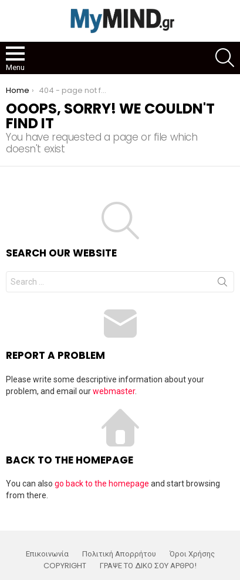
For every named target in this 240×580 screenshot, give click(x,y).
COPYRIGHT (64, 566)
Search (222, 284)
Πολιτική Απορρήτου (119, 554)
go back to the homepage (102, 483)
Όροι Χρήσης (192, 554)
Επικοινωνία (47, 554)
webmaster (114, 391)
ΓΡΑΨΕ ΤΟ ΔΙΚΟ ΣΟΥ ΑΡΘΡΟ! (148, 566)
